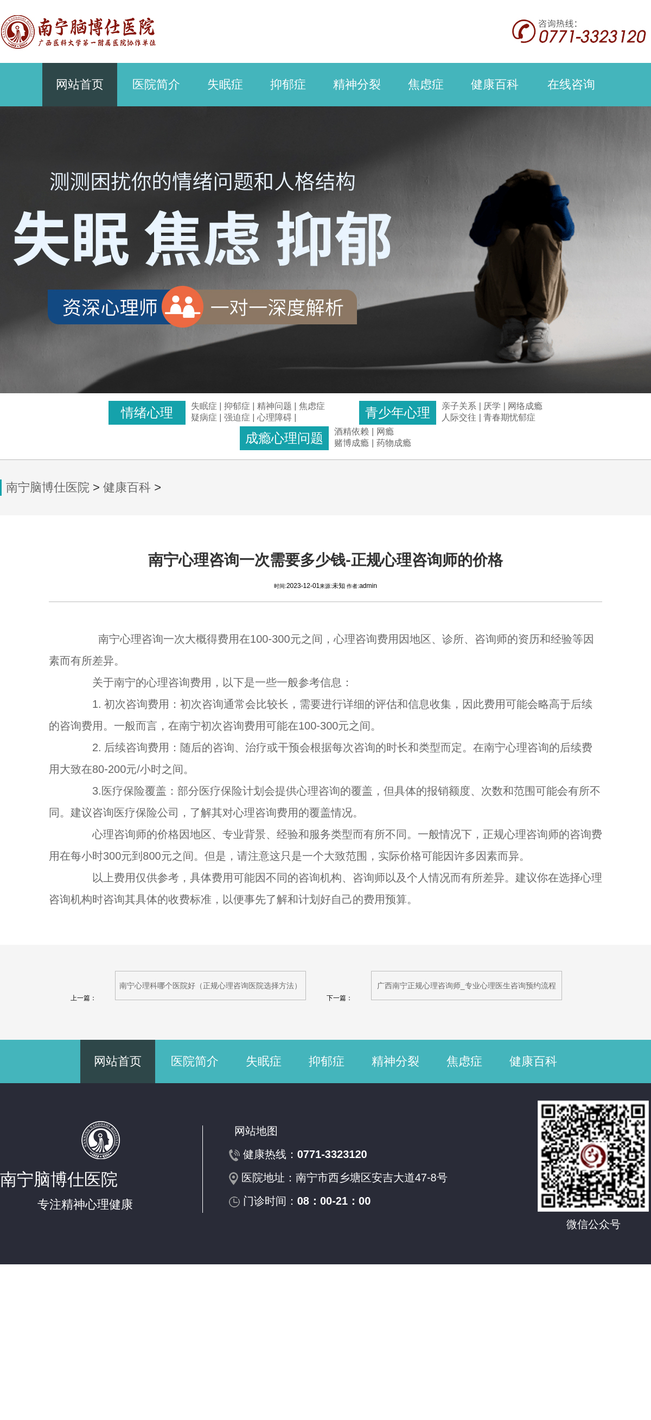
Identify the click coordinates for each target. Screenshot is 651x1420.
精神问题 (274, 406)
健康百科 (495, 84)
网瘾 (385, 431)
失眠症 (225, 84)
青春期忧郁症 (509, 417)
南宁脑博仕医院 (48, 487)
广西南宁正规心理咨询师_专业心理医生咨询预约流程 (466, 985)
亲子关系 (459, 406)
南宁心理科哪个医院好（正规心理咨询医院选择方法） (210, 985)
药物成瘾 (393, 442)
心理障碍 (274, 417)
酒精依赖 (351, 431)
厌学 (493, 406)
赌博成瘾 (351, 442)
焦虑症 (426, 84)
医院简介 (156, 84)
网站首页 (80, 84)
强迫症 (237, 417)
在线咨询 (571, 84)
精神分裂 (357, 84)
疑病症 (204, 417)
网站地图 (256, 1131)
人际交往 (459, 417)
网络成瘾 (525, 406)
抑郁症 (288, 84)
